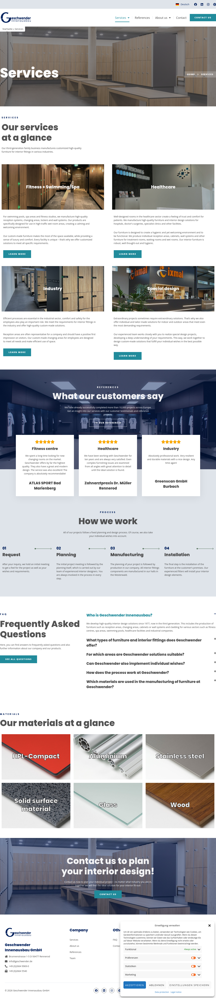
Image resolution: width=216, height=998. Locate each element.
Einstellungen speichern (189, 985)
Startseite (7, 28)
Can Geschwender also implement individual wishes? (135, 663)
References (141, 18)
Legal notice (176, 992)
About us (162, 18)
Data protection (162, 992)
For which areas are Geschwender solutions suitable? (135, 654)
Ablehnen (156, 985)
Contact (180, 18)
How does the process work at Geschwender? (127, 672)
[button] (209, 925)
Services (121, 18)
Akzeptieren (134, 985)
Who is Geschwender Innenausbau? (119, 615)
